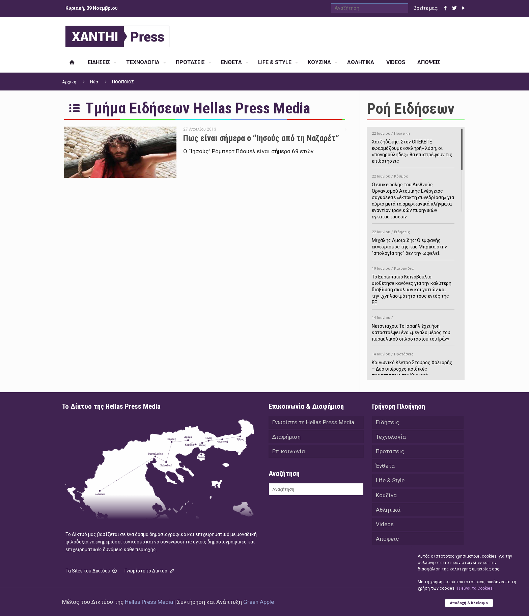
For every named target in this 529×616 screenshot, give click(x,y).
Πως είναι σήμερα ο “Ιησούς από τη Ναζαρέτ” (261, 138)
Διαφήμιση (286, 437)
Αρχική (69, 81)
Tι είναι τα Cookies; (474, 588)
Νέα (94, 81)
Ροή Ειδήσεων (410, 108)
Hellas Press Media (149, 601)
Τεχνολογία (391, 437)
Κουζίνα (386, 496)
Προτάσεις (390, 452)
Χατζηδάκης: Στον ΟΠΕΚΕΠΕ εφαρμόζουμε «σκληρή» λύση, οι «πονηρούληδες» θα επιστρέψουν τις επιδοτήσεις (413, 146)
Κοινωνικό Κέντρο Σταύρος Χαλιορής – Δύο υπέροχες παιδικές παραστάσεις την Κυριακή (413, 363)
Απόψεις (387, 541)
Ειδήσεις (387, 422)
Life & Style (390, 481)
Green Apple (258, 601)
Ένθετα (385, 466)
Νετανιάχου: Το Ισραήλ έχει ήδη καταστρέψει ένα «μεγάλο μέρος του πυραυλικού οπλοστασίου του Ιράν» (413, 327)
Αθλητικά (388, 511)
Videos (385, 526)
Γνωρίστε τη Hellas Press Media (313, 422)
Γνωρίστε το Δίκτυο (149, 570)
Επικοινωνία (288, 452)
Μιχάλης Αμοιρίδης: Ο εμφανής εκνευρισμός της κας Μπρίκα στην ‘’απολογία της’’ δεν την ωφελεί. (413, 241)
